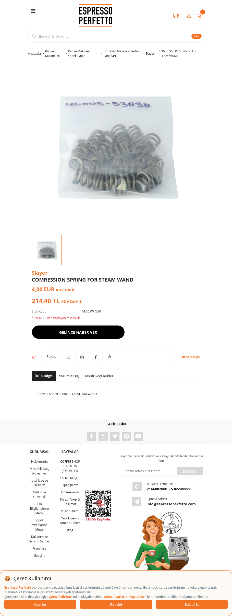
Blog (70, 530)
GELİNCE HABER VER (78, 332)
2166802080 (157, 488)
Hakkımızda (39, 461)
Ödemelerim (70, 492)
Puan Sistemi (70, 511)
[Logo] (95, 15)
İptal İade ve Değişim (39, 482)
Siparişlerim (70, 485)
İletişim (39, 555)
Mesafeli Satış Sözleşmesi (39, 471)
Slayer (39, 272)
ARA (196, 36)
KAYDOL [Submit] (190, 471)
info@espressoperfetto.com (171, 504)
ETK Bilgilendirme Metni (39, 508)
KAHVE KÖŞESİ (70, 478)
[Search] (116, 36)
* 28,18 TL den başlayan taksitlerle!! (57, 318)
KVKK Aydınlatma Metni (39, 525)
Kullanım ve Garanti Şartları (39, 538)
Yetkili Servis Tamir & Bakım (69, 520)
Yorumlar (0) (69, 376)
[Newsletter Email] (148, 471)
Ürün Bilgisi (44, 376)
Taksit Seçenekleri (99, 376)
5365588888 (181, 488)
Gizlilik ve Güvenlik (39, 494)
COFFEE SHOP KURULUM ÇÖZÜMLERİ (70, 466)
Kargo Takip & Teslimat (70, 501)
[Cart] (199, 15)
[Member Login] (189, 15)
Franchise (39, 548)
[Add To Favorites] (33, 357)
